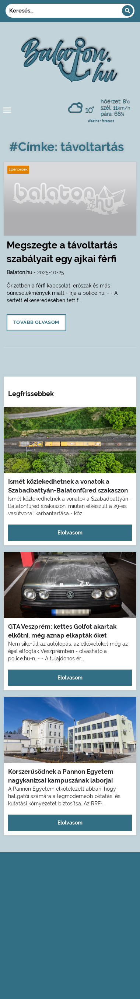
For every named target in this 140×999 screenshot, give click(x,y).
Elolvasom (70, 533)
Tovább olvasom (36, 322)
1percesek (18, 169)
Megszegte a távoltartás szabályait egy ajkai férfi (62, 252)
